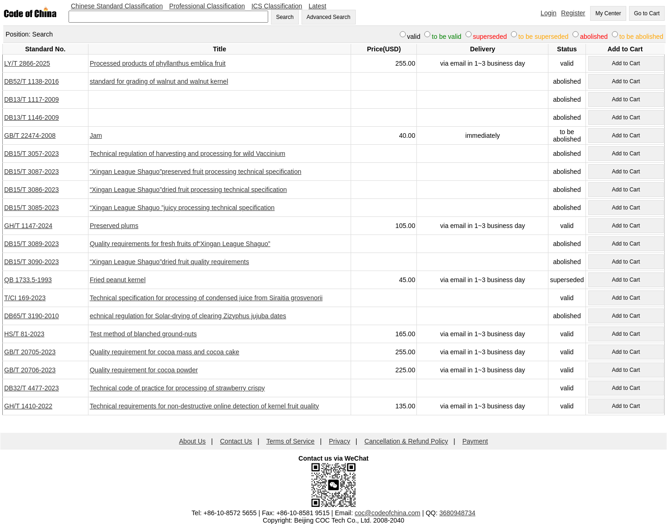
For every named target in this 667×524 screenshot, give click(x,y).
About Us (192, 441)
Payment (475, 441)
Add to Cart (626, 63)
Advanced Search (329, 17)
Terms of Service (290, 441)
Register (573, 13)
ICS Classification (277, 6)
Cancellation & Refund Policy (406, 441)
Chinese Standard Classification (117, 6)
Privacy (339, 441)
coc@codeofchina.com (388, 513)
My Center (608, 13)
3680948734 (458, 513)
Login (548, 13)
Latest (317, 6)
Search (285, 17)
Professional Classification (207, 6)
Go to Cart (647, 13)
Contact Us (236, 441)
